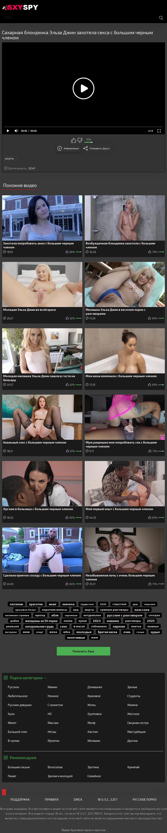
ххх (76, 609)
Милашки (103, 740)
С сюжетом (63, 705)
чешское (149, 604)
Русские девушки (23, 705)
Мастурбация (143, 731)
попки (68, 620)
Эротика (103, 767)
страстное (119, 604)
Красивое (103, 696)
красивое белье (25, 609)
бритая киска (107, 632)
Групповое (103, 714)
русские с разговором (124, 615)
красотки (36, 604)
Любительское (23, 696)
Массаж (63, 723)
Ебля (55, 615)
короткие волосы (54, 609)
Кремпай (143, 767)
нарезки (119, 626)
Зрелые (143, 687)
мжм (94, 637)
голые (140, 632)
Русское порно (144, 799)
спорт (39, 632)
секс (63, 626)
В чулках (23, 740)
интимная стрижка (17, 615)
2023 (97, 621)
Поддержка (20, 799)
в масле (79, 626)
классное (142, 609)
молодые (84, 632)
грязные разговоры (114, 609)
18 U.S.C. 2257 (107, 799)
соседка (154, 615)
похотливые (76, 637)
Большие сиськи (23, 767)
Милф (103, 723)
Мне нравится (73, 140)
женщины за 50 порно (41, 621)
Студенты (143, 696)
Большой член (23, 731)
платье (136, 626)
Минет (23, 723)
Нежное (63, 696)
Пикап (23, 776)
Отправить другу (99, 148)
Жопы (103, 705)
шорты (9, 158)
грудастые (87, 604)
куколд (40, 615)
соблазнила (99, 626)
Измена (143, 705)
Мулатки (63, 740)
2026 (103, 604)
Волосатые (63, 767)
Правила (52, 799)
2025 (151, 621)
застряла (11, 632)
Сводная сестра (143, 723)
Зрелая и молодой (63, 776)
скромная (71, 615)
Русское (23, 687)
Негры (63, 731)
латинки (16, 604)
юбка (66, 631)
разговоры (133, 620)
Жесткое (143, 714)
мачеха (68, 604)
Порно (66, 830)
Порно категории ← (28, 677)
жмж (26, 631)
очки (126, 632)
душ (135, 604)
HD (63, 714)
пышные (153, 626)
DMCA (78, 799)
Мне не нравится (79, 140)
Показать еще (83, 651)
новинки (113, 621)
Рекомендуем (23, 757)
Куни (23, 714)
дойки (14, 620)
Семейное (103, 776)
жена (53, 631)
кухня (83, 620)
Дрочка (143, 740)
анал (52, 604)
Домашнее (103, 687)
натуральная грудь (39, 626)
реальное (12, 626)
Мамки (63, 687)
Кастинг (103, 731)
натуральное (92, 615)
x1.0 (150, 131)
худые (155, 632)
